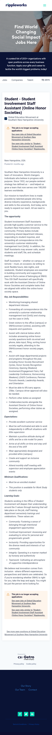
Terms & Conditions (20, 724)
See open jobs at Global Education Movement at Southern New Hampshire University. (26, 137)
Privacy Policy (34, 724)
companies (17, 80)
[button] (44, 7)
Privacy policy (19, 664)
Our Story (26, 686)
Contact (32, 690)
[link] (16, 5)
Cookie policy (31, 664)
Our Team (21, 690)
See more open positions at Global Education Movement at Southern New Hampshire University (26, 633)
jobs (4, 80)
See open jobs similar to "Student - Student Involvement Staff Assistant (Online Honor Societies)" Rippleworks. (28, 146)
